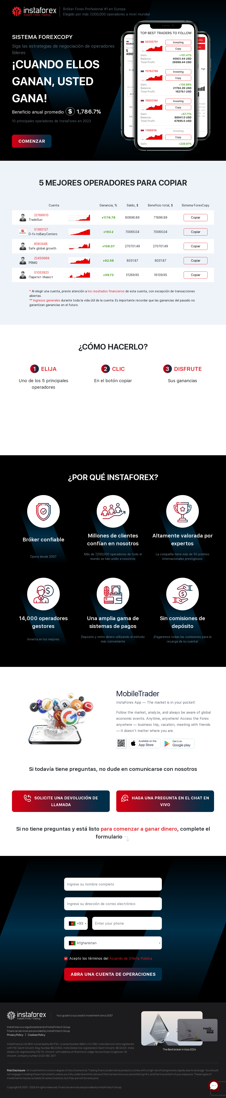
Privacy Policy (15, 1035)
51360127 (41, 229)
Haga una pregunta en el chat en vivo (165, 801)
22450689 (41, 258)
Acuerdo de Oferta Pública (130, 958)
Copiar (195, 217)
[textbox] (76, 923)
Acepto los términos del (110, 958)
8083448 (41, 244)
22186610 (41, 215)
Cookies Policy (36, 1035)
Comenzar (31, 141)
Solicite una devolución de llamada (61, 801)
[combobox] (76, 923)
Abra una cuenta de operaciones (113, 974)
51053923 (41, 272)
